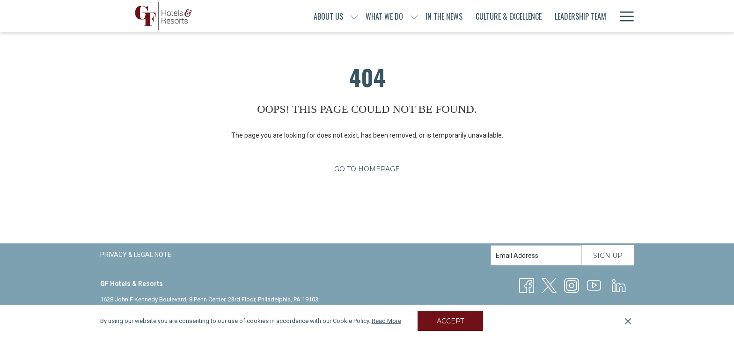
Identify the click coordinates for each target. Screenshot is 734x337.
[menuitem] (328, 16)
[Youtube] (594, 285)
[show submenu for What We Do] (414, 16)
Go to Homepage (367, 169)
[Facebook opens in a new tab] (526, 285)
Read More (386, 320)
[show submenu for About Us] (354, 16)
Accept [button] (450, 321)
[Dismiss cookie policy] (628, 321)
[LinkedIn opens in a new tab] (619, 285)
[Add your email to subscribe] (536, 255)
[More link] (623, 16)
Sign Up (608, 255)
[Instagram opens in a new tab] (571, 285)
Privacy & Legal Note (135, 254)
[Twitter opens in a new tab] (549, 285)
